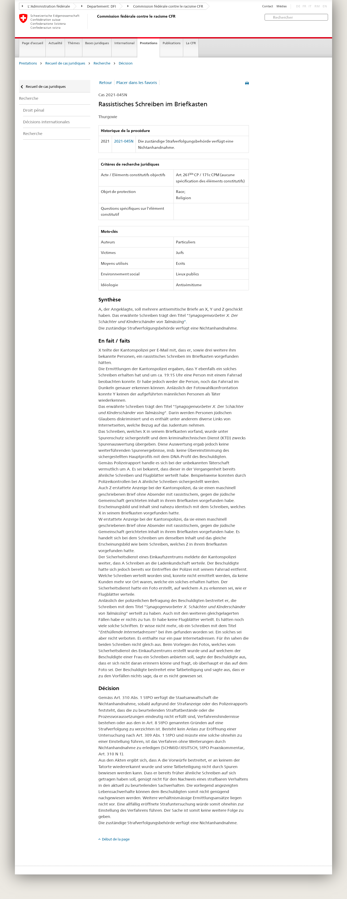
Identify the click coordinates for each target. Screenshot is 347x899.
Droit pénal (33, 110)
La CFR (191, 43)
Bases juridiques (97, 43)
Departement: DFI (98, 6)
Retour (105, 82)
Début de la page (116, 839)
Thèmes (74, 43)
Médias (282, 6)
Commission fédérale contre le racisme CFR (165, 6)
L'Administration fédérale (46, 6)
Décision (126, 63)
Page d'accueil (32, 43)
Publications (172, 43)
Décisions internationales (46, 121)
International (124, 43)
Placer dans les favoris (136, 82)
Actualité (55, 43)
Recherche (102, 63)
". (185, 321)
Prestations (148, 43)
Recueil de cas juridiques (65, 63)
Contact (267, 6)
